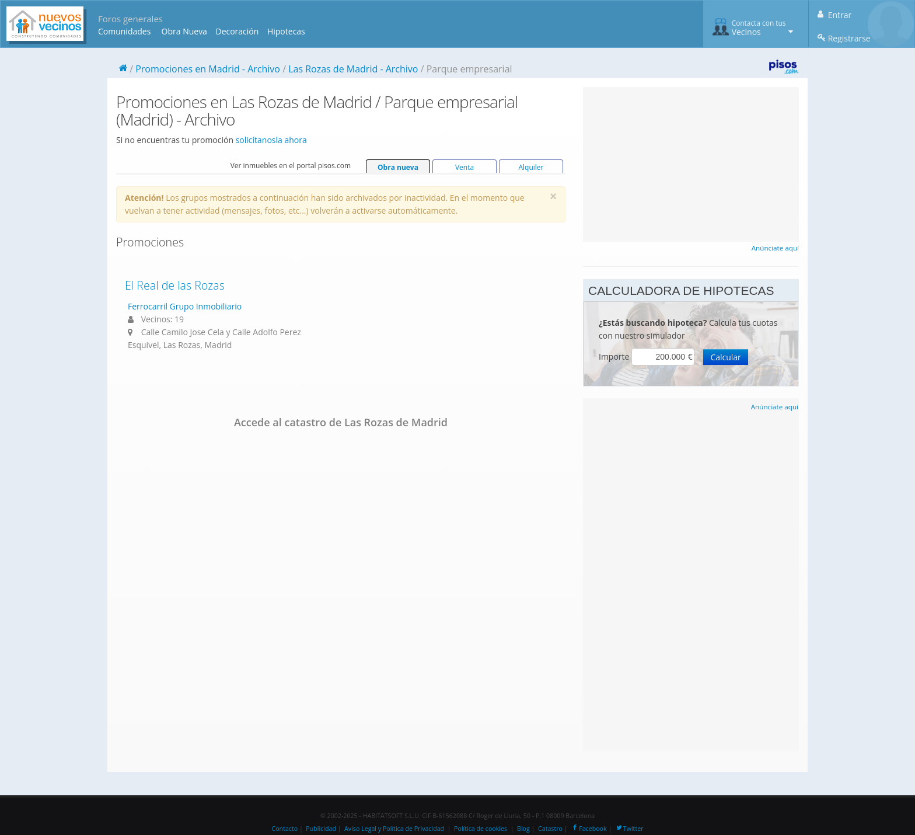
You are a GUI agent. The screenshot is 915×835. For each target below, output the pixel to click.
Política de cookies (480, 828)
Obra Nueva (184, 31)
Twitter (629, 828)
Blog (523, 828)
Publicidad (321, 828)
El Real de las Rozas (175, 285)
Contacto (284, 828)
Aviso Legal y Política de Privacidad (394, 828)
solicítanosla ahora (271, 139)
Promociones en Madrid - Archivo (207, 68)
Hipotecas (286, 31)
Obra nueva (398, 167)
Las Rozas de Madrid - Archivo (353, 68)
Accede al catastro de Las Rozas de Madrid (341, 422)
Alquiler (530, 167)
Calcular (725, 357)
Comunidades (124, 31)
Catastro (550, 828)
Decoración (237, 31)
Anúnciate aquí (775, 247)
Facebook (588, 828)
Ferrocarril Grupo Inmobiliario (185, 306)
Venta (464, 167)
